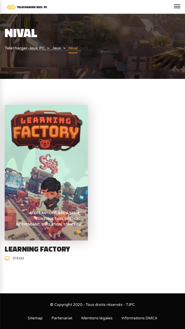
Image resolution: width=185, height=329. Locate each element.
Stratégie (72, 224)
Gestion (72, 219)
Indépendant (27, 224)
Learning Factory (37, 248)
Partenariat (62, 318)
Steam (18, 258)
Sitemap (35, 318)
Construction (49, 219)
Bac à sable (69, 213)
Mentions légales (97, 318)
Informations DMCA (140, 318)
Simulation (51, 224)
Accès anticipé (42, 213)
